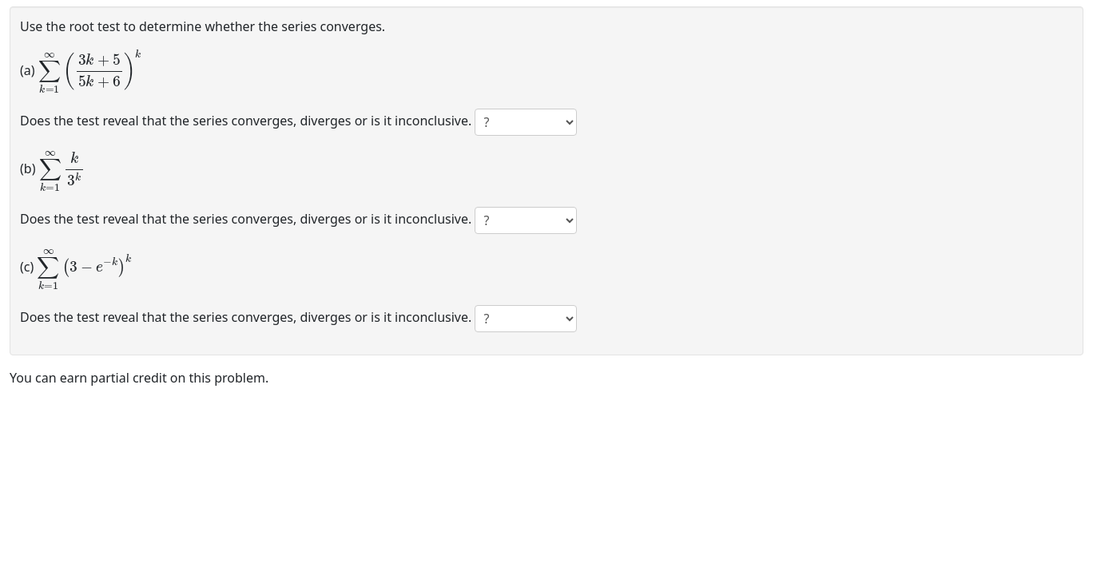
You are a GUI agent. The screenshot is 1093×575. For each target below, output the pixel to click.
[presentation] (90, 69)
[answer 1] (526, 122)
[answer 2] (526, 220)
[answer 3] (526, 318)
